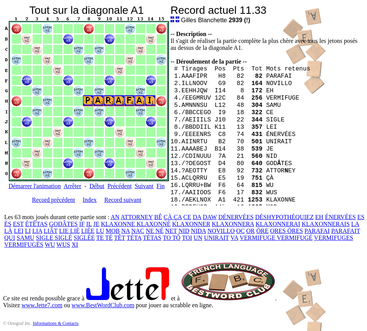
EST (18, 224)
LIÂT (50, 231)
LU (100, 231)
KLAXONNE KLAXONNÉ (136, 224)
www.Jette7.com (41, 305)
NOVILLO (220, 231)
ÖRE (262, 231)
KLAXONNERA (233, 224)
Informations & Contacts (56, 323)
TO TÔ (171, 237)
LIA (37, 231)
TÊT (119, 237)
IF (82, 224)
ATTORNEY (137, 217)
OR (250, 231)
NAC (137, 231)
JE (96, 224)
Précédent (120, 186)
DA (197, 217)
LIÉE (88, 231)
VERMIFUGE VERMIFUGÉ (275, 237)
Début (96, 186)
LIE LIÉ (69, 231)
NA (125, 231)
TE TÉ (104, 237)
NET (171, 231)
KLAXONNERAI (278, 224)
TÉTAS (152, 237)
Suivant (144, 186)
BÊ (158, 217)
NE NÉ (155, 231)
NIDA (198, 231)
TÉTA (133, 237)
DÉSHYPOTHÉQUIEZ (284, 217)
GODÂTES (63, 224)
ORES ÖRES (286, 231)
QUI (9, 237)
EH (319, 217)
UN (197, 237)
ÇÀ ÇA (173, 217)
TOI (187, 237)
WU (50, 244)
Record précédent (53, 200)
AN (115, 217)
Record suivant (122, 200)
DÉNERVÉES (236, 217)
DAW (210, 217)
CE (187, 217)
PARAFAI (317, 231)
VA (234, 237)
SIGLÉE (84, 237)
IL (89, 224)
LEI (18, 231)
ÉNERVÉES (340, 217)
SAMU (25, 237)
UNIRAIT (216, 237)
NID (184, 231)
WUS (63, 244)
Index (90, 200)
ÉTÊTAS (36, 224)
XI (75, 244)
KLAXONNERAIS (325, 224)
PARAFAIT (345, 231)
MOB (113, 231)
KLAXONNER (191, 224)
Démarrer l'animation (34, 186)
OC (240, 231)
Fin (160, 186)
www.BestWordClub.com (103, 305)
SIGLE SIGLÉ (54, 237)
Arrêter (72, 186)
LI (28, 231)
